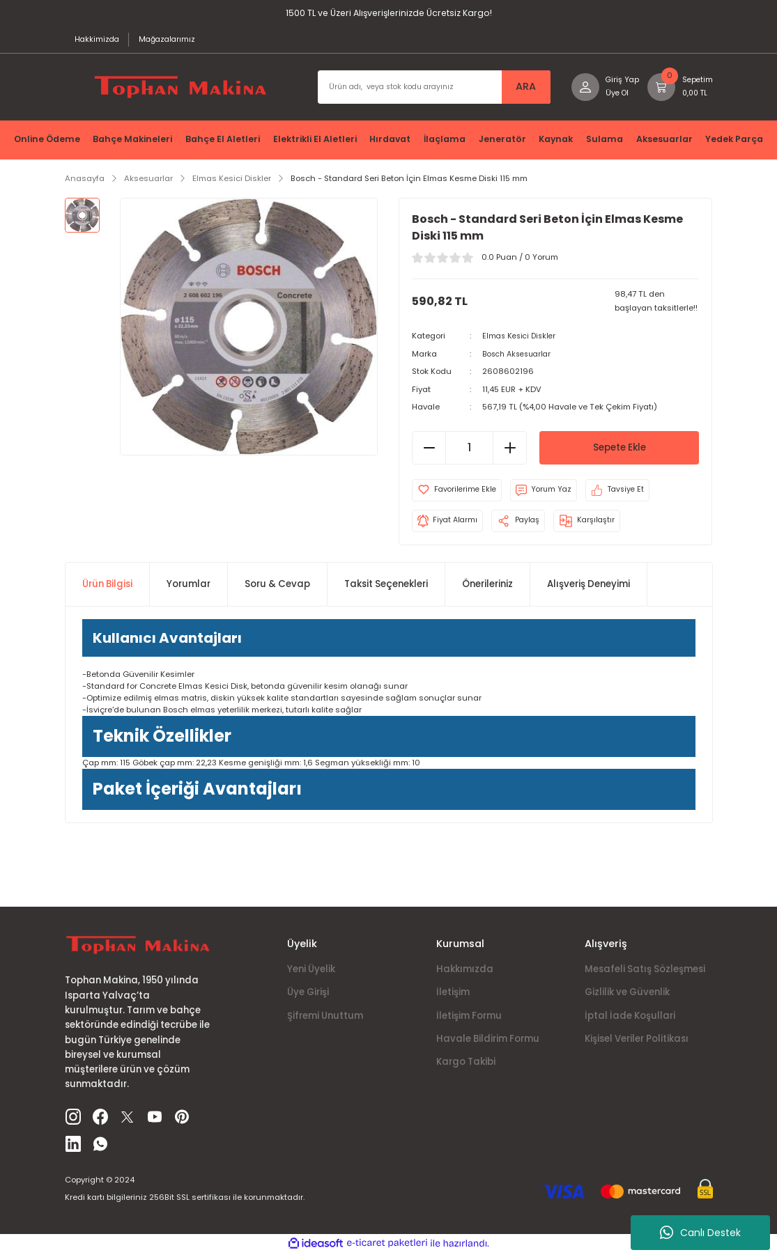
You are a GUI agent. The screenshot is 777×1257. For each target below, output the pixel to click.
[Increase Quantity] (509, 451)
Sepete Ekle (619, 451)
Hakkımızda (464, 973)
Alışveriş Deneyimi (588, 588)
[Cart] (679, 91)
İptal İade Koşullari (630, 1019)
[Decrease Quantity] (429, 451)
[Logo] (179, 91)
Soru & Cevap (277, 588)
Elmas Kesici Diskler (521, 339)
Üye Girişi (308, 996)
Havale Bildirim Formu (487, 1042)
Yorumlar (188, 588)
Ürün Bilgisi (107, 588)
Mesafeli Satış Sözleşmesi (645, 973)
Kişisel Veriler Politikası (636, 1042)
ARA (519, 91)
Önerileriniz (487, 588)
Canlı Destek (700, 1232)
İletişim (453, 996)
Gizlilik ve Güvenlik (627, 996)
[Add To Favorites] (460, 494)
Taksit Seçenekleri (386, 588)
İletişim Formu (469, 1019)
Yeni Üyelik (311, 973)
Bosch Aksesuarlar (520, 358)
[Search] (429, 91)
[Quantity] (469, 451)
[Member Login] (600, 91)
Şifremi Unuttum (325, 1019)
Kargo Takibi (465, 1065)
